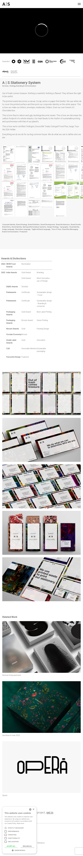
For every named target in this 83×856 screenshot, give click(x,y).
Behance (41, 843)
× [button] (33, 809)
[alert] (19, 830)
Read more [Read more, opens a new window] (20, 823)
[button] (19, 850)
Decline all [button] (27, 846)
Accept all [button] (11, 846)
